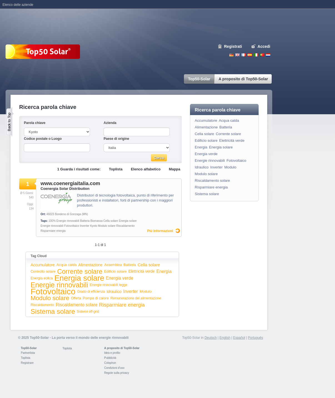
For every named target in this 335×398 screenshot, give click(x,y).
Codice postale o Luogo (43, 139)
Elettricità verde (141, 271)
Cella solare (110, 220)
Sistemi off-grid (88, 312)
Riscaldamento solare (77, 304)
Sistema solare (53, 311)
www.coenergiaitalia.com (70, 183)
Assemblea (113, 265)
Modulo (146, 291)
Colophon (110, 362)
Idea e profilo (112, 352)
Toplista (115, 169)
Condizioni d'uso (114, 367)
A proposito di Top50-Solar (121, 348)
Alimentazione (90, 265)
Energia (164, 271)
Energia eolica (42, 278)
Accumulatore (43, 265)
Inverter (84, 225)
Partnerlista (28, 352)
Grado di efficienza (91, 291)
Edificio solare (115, 271)
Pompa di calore (96, 298)
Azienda (110, 123)
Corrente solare (79, 271)
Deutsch (231, 54)
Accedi (264, 46)
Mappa (174, 169)
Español (239, 338)
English (237, 54)
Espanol (250, 54)
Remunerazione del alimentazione (135, 298)
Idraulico (114, 291)
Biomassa (96, 220)
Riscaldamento (125, 225)
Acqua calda (66, 265)
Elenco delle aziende (17, 5)
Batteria (84, 220)
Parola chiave (34, 123)
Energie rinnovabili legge (108, 285)
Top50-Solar (29, 348)
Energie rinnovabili (52, 225)
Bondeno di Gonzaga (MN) (71, 214)
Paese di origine (116, 139)
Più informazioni (160, 231)
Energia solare (128, 220)
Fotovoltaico (71, 225)
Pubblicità (110, 357)
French (243, 54)
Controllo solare (43, 271)
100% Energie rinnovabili (64, 220)
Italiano (256, 54)
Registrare (27, 362)
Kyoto (93, 225)
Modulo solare (107, 225)
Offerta (76, 298)
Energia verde (119, 278)
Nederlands (268, 54)
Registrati (233, 46)
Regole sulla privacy (116, 372)
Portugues (262, 54)
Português (255, 338)
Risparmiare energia (53, 230)
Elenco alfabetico (146, 169)
